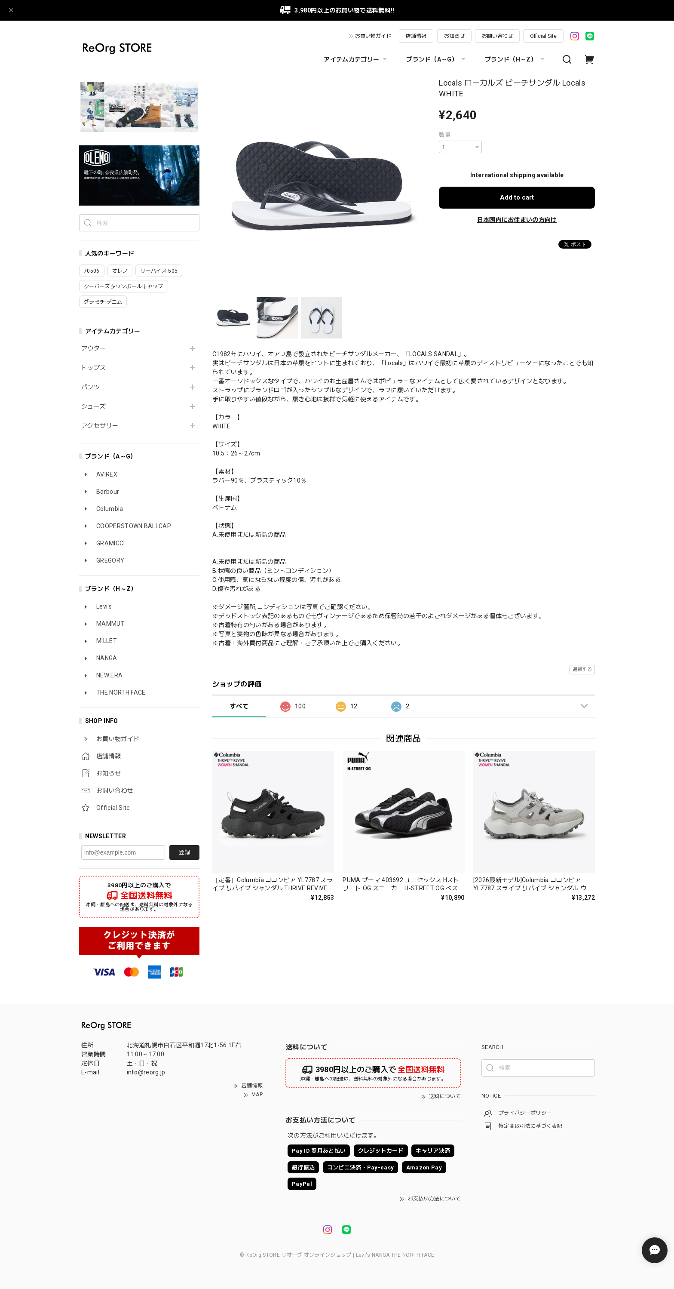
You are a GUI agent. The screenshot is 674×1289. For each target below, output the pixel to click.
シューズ (93, 406)
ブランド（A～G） (437, 59)
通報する (582, 669)
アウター (93, 348)
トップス (93, 367)
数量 (444, 135)
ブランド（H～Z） (516, 59)
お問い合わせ (497, 36)
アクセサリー (99, 425)
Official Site (543, 36)
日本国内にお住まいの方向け (517, 219)
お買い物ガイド (373, 36)
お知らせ (454, 36)
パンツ (90, 387)
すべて (239, 706)
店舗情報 (416, 36)
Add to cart (517, 197)
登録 (184, 852)
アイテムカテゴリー (356, 59)
